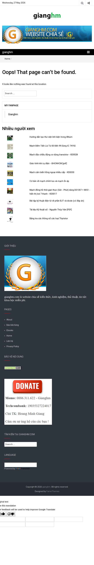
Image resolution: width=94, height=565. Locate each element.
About (9, 319)
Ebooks (10, 330)
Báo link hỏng (13, 325)
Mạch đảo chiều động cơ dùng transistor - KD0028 (54, 154)
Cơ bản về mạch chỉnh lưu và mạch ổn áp (49, 181)
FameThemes (52, 491)
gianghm (7, 52)
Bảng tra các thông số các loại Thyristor (49, 218)
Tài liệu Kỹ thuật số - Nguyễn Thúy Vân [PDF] (51, 209)
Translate (23, 468)
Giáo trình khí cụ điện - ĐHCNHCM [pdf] (48, 163)
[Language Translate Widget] (20, 465)
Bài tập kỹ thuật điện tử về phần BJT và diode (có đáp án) (57, 200)
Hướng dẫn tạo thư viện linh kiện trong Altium (51, 137)
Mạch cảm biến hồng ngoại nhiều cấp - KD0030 (52, 172)
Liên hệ (10, 341)
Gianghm (13, 114)
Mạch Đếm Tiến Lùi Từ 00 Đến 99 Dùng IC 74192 (53, 145)
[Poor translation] (11, 514)
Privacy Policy (13, 346)
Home (7, 59)
